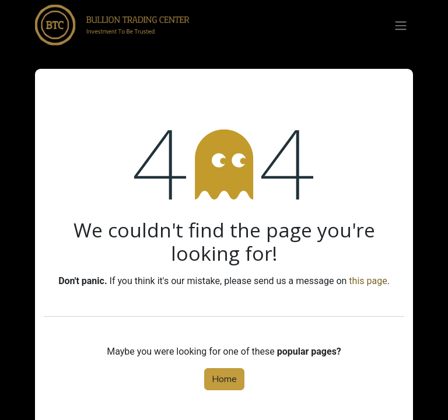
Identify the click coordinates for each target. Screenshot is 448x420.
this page (368, 280)
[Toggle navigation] (400, 24)
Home (224, 379)
